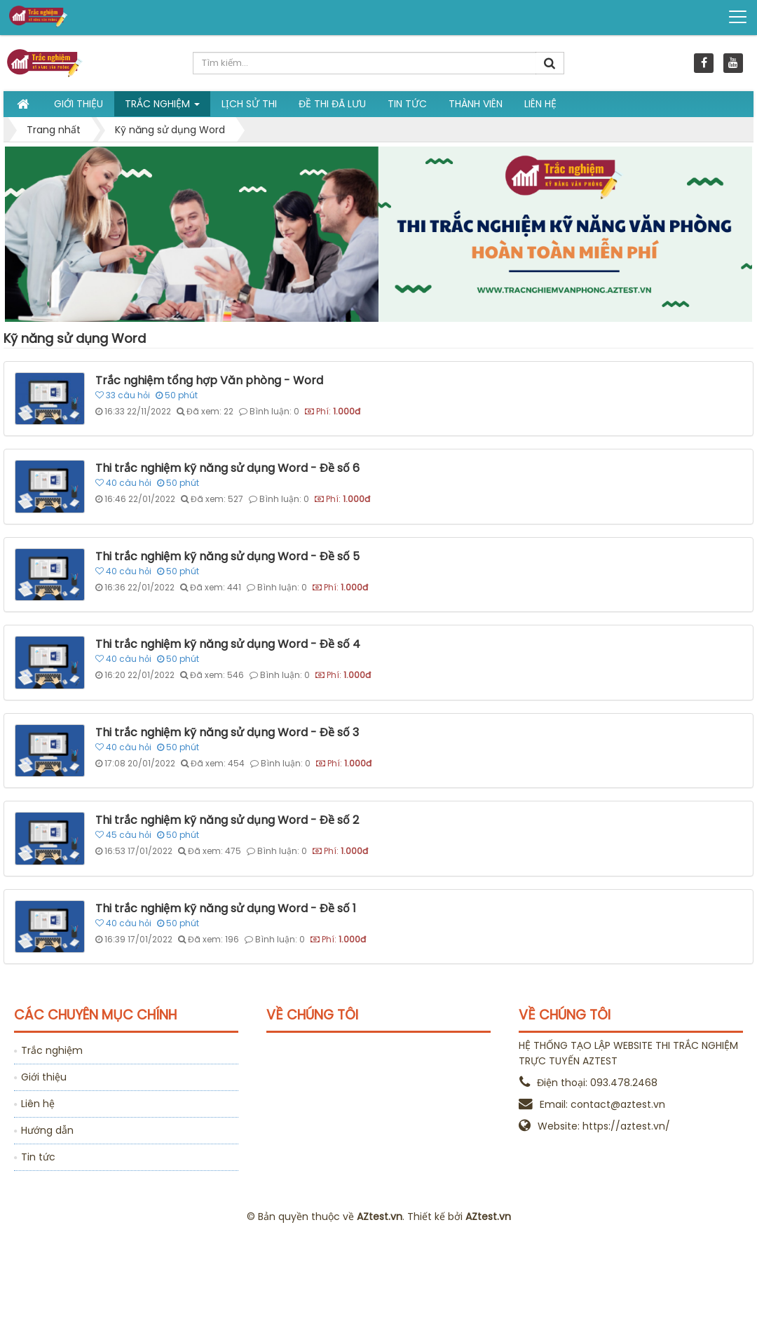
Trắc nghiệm (52, 1050)
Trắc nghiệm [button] (162, 106)
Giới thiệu (44, 1077)
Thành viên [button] (476, 104)
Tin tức (38, 1157)
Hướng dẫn (47, 1130)
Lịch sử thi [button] (249, 104)
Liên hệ (38, 1104)
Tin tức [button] (407, 104)
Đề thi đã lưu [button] (332, 104)
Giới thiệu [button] (78, 104)
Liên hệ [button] (540, 104)
